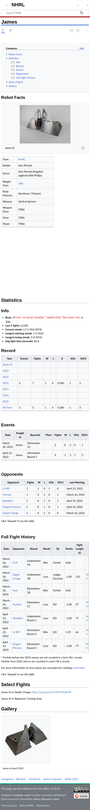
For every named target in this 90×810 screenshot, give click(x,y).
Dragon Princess (12, 506)
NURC (21, 159)
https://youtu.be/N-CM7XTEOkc (50, 692)
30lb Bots (20, 779)
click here (78, 667)
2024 (6, 395)
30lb (20, 183)
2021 (6, 376)
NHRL (18, 4)
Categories (7, 779)
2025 (6, 401)
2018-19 (8, 364)
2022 (6, 382)
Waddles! (8, 500)
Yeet (15, 590)
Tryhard (7, 494)
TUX (15, 562)
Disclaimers (42, 805)
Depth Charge (10, 512)
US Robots (34, 779)
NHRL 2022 (71, 779)
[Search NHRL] (45, 12)
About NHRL (26, 805)
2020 (6, 370)
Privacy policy (9, 805)
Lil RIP (6, 488)
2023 (6, 389)
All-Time (7, 407)
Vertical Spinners (52, 779)
